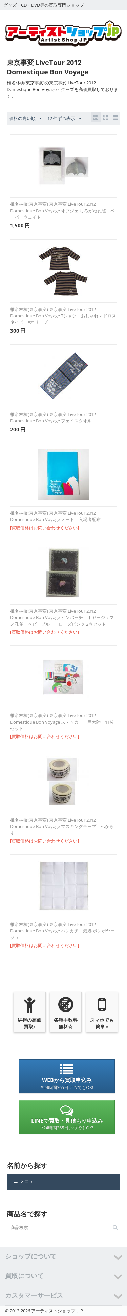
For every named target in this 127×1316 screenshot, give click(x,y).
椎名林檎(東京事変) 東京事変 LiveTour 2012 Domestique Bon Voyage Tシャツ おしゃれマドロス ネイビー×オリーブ (63, 315)
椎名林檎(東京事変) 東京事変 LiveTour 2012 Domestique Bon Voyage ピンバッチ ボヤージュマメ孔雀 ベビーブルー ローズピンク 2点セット (62, 617)
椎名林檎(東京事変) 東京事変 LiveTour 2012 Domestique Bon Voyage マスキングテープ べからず (62, 826)
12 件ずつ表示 (64, 118)
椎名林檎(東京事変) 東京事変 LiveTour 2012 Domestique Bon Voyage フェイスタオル (53, 417)
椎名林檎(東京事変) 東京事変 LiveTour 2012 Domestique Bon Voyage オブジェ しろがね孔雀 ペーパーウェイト (62, 210)
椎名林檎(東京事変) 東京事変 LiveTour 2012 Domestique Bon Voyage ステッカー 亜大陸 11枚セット (62, 721)
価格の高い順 (25, 118)
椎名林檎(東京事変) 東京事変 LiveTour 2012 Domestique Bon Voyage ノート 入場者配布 (55, 516)
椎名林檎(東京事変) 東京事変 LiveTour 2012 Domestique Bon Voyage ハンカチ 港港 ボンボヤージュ (62, 930)
